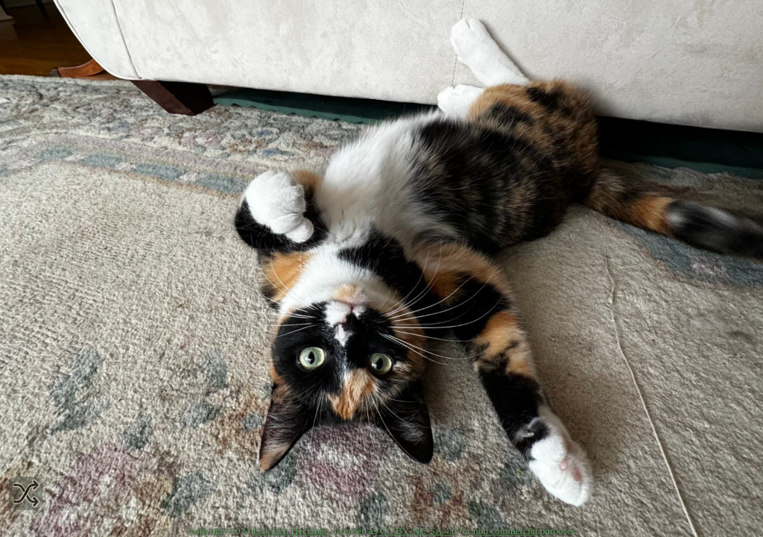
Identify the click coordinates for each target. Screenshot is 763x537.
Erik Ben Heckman (291, 530)
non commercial (505, 530)
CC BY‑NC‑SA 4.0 (418, 530)
